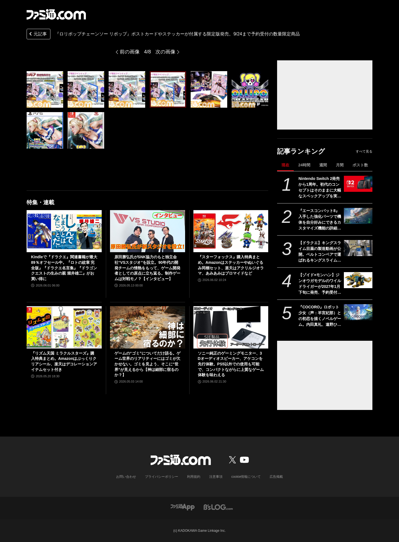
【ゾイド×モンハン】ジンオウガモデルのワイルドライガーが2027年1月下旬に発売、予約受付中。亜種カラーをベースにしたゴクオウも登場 (319, 284)
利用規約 (193, 477)
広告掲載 (276, 477)
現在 (285, 165)
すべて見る (364, 151)
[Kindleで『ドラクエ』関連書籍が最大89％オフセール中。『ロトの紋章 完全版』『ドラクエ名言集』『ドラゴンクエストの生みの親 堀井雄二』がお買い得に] (64, 231)
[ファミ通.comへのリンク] (56, 14)
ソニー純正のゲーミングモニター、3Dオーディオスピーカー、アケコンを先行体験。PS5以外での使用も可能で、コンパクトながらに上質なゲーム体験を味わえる (231, 364)
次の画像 (165, 52)
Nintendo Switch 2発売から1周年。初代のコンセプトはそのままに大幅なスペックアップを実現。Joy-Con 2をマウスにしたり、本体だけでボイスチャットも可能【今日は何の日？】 (319, 187)
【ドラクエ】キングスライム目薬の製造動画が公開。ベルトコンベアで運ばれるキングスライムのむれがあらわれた (319, 252)
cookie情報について (246, 477)
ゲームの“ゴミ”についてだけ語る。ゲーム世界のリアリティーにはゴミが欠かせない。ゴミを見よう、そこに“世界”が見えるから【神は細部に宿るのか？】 (147, 364)
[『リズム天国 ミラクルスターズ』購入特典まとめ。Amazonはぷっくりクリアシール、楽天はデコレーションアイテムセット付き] (64, 327)
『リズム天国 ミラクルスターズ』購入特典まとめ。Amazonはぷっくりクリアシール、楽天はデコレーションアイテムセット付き (64, 361)
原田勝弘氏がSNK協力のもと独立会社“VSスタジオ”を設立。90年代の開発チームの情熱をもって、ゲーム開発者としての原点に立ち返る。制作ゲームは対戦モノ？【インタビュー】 (147, 268)
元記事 (37, 34)
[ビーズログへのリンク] (218, 506)
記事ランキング (301, 151)
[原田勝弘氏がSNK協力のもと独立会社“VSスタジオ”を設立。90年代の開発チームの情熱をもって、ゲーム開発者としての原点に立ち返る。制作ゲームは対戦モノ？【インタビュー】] (147, 231)
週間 (323, 165)
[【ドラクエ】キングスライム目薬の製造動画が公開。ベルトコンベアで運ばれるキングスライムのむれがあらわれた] (358, 248)
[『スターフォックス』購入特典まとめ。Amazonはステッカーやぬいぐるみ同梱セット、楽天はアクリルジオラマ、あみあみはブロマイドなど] (230, 231)
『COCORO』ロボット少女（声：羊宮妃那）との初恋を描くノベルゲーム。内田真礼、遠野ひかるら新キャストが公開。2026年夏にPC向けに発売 (319, 316)
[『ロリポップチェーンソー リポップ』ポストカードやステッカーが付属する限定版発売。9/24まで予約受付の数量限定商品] (45, 89)
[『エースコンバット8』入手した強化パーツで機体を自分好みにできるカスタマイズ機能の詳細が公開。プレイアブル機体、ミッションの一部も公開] (358, 216)
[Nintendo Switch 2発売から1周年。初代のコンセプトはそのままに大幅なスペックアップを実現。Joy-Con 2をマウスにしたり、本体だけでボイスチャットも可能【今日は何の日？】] (358, 184)
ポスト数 (360, 165)
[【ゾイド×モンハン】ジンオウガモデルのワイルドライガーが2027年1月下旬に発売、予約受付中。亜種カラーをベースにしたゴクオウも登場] (358, 280)
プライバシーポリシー (161, 477)
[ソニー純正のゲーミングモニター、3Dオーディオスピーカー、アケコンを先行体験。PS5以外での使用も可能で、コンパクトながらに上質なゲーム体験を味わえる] (230, 327)
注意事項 (215, 477)
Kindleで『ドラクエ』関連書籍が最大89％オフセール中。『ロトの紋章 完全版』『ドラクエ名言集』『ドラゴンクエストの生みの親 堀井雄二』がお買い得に (64, 268)
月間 (340, 165)
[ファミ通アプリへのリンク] (183, 506)
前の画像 (130, 52)
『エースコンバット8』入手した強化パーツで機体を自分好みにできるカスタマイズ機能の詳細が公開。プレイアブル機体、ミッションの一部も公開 (319, 219)
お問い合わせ (126, 477)
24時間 (304, 165)
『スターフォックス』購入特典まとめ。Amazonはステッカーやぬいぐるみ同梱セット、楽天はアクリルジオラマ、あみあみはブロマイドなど (231, 265)
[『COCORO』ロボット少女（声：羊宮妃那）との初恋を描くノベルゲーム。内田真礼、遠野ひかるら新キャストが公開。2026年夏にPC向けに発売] (358, 312)
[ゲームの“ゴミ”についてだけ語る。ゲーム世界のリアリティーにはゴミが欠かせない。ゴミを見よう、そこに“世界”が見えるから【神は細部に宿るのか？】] (147, 327)
